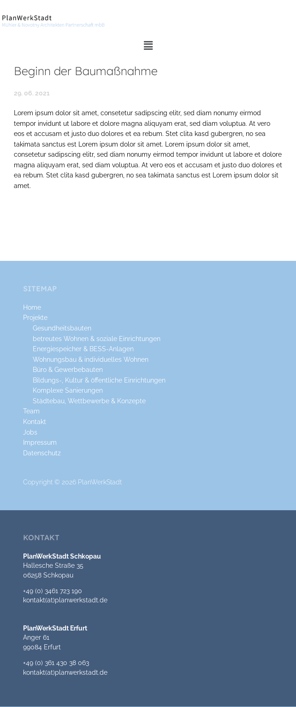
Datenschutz (42, 453)
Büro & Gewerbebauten (68, 369)
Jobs (30, 432)
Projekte (35, 317)
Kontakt (34, 421)
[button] (148, 45)
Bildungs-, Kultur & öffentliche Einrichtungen (99, 380)
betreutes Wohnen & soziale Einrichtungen (96, 338)
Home (32, 307)
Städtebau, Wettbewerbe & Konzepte (89, 401)
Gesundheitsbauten (62, 328)
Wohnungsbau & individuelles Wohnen (90, 359)
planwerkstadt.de (81, 600)
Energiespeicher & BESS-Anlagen (83, 349)
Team (31, 411)
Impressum (40, 442)
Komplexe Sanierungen (68, 390)
